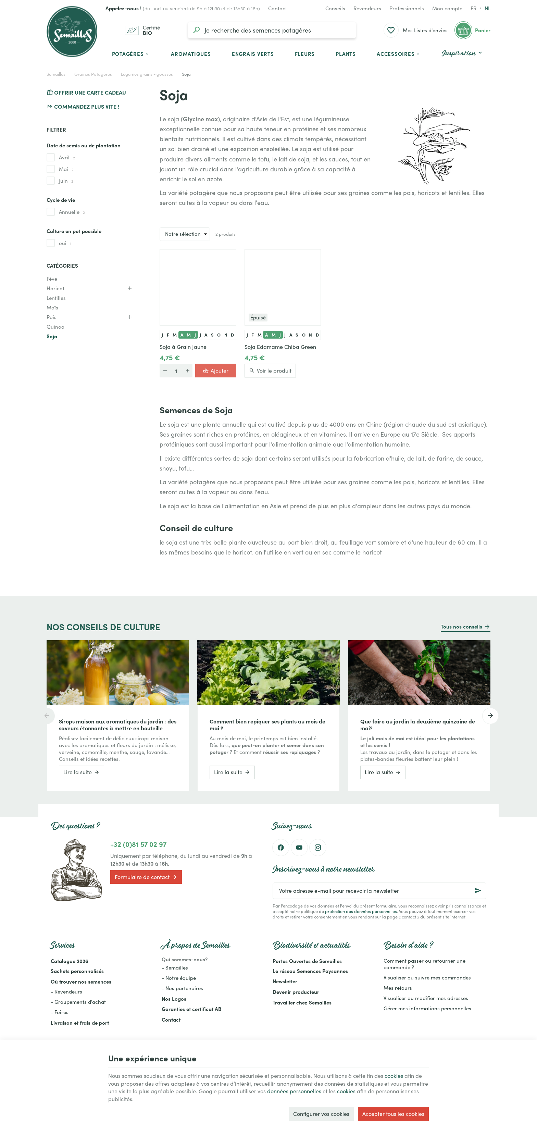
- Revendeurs (66, 991)
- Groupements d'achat (78, 1001)
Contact (171, 1019)
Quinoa (55, 326)
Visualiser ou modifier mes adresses (426, 998)
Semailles (56, 74)
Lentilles (56, 297)
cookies (394, 1075)
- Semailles (175, 967)
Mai (66, 169)
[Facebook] (281, 847)
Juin (66, 180)
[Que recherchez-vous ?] (272, 30)
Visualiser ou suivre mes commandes (427, 977)
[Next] (490, 716)
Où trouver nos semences (81, 981)
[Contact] (277, 8)
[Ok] (478, 890)
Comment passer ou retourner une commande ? (424, 964)
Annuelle (72, 211)
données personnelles (294, 1091)
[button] (398, 53)
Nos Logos (174, 998)
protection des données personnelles (361, 911)
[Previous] (46, 716)
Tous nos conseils (461, 626)
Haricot (55, 288)
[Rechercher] (196, 30)
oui (65, 243)
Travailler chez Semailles (302, 1002)
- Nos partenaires (182, 988)
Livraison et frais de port (80, 1022)
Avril (67, 157)
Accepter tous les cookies (393, 1113)
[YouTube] (299, 847)
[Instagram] (318, 847)
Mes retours (398, 987)
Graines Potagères (93, 74)
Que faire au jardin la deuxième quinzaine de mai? (417, 724)
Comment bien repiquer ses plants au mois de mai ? (267, 724)
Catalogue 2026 (69, 960)
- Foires (59, 1012)
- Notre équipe (179, 977)
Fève (52, 278)
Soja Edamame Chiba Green (280, 346)
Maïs (52, 307)
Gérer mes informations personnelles (427, 1008)
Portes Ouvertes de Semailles (307, 960)
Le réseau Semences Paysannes (310, 970)
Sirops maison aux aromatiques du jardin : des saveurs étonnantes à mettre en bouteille (117, 724)
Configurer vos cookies (321, 1113)
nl (487, 8)
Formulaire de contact (146, 877)
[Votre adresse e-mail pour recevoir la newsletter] (379, 890)
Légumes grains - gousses (147, 74)
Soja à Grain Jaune (183, 346)
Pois (52, 317)
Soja (52, 336)
